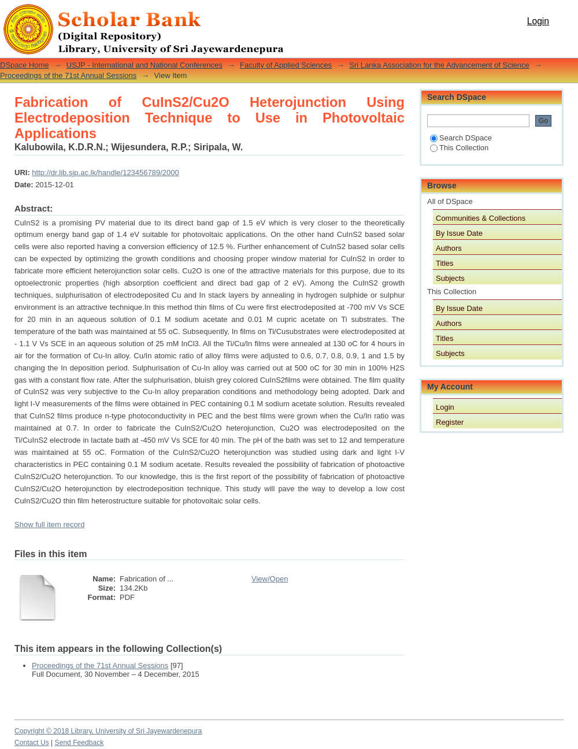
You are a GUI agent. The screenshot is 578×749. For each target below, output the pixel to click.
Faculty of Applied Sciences (286, 65)
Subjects (450, 278)
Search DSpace (461, 138)
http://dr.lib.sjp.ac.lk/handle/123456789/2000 (105, 172)
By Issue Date (459, 233)
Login (538, 21)
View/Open (269, 578)
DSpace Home (24, 65)
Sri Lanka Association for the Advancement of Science (439, 65)
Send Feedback (79, 743)
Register (450, 422)
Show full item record (49, 524)
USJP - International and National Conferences (144, 65)
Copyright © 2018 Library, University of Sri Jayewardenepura (108, 731)
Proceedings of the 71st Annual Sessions (68, 75)
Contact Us (31, 743)
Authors (449, 248)
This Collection (459, 147)
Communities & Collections (480, 218)
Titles (445, 263)
